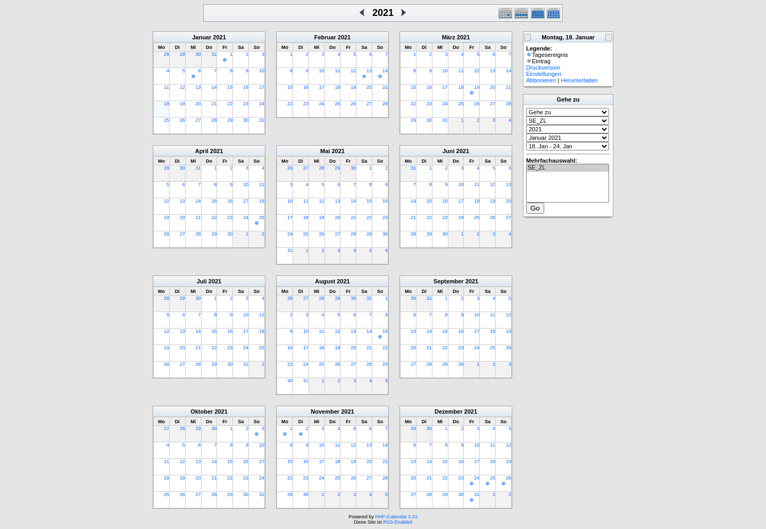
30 (198, 54)
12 (182, 87)
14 (214, 87)
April (202, 151)
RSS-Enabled (397, 522)
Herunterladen (579, 80)
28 (166, 54)
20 (198, 103)
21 (214, 103)
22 (229, 103)
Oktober (201, 411)
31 (214, 54)
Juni (449, 151)
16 (245, 87)
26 (182, 120)
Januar (201, 37)
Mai (325, 151)
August (325, 281)
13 (198, 87)
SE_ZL (568, 168)
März (448, 37)
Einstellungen (543, 74)
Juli (202, 281)
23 (245, 103)
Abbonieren (541, 80)
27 (198, 120)
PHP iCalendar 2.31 (396, 516)
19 (182, 103)
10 (261, 70)
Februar (325, 37)
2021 (219, 37)
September (449, 281)
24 (261, 103)
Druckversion (543, 67)
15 (229, 87)
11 (166, 87)
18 (166, 103)
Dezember (449, 411)
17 (261, 87)
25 (166, 120)
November (325, 411)
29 (182, 54)
